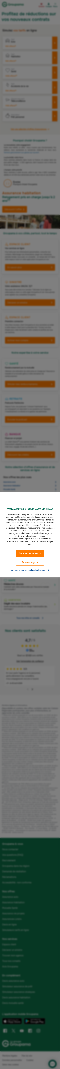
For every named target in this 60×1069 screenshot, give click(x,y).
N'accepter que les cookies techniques (30, 570)
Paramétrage (30, 562)
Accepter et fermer (30, 553)
